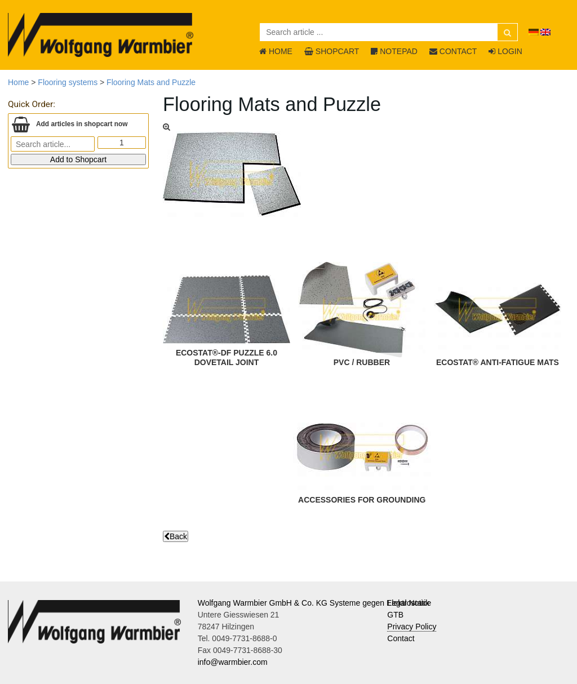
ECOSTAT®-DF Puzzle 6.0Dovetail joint (226, 357)
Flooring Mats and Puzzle (151, 82)
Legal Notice (409, 602)
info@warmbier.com (233, 662)
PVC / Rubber (362, 362)
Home (18, 82)
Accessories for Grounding (361, 499)
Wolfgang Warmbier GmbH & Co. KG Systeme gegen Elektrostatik (314, 602)
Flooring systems (67, 82)
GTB (395, 614)
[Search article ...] (389, 32)
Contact (400, 638)
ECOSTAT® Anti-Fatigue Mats (497, 362)
